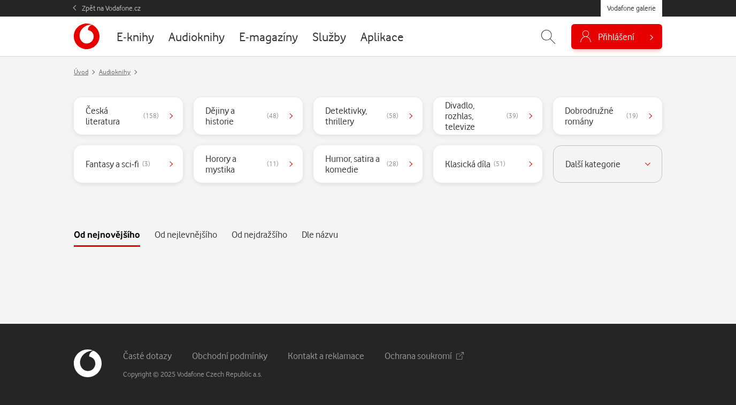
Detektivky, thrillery (361, 116)
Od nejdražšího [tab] (259, 234)
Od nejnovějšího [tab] (107, 234)
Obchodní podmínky (229, 355)
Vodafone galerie (631, 8)
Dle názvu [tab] (320, 234)
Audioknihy (115, 72)
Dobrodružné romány (601, 116)
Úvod (81, 72)
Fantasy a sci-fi (118, 163)
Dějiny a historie (242, 116)
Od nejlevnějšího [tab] (186, 234)
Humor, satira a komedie (361, 164)
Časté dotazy (147, 355)
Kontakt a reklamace (326, 355)
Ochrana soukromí (424, 355)
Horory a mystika (242, 164)
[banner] (86, 36)
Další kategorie (592, 163)
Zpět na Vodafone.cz (111, 8)
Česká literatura (122, 116)
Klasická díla (475, 163)
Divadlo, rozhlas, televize (481, 115)
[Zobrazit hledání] (548, 37)
